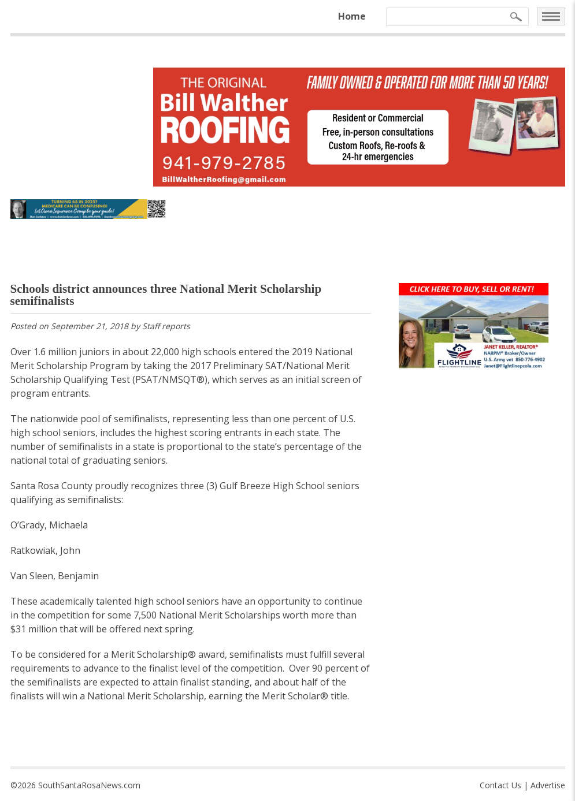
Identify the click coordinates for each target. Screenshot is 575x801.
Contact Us (500, 785)
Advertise (548, 785)
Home (352, 16)
